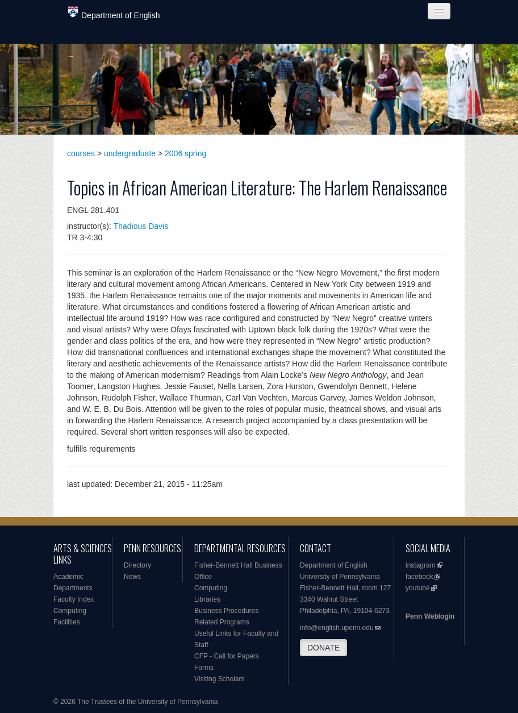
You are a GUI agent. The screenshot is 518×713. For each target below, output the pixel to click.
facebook (419, 577)
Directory (137, 565)
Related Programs (221, 622)
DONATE (323, 647)
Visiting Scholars (219, 679)
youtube (418, 588)
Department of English (114, 13)
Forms (204, 668)
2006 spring (185, 153)
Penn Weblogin (430, 616)
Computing (69, 611)
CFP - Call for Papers (226, 656)
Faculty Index (73, 599)
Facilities (66, 622)
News (132, 577)
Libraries (207, 599)
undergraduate (130, 153)
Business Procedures (226, 611)
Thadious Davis (141, 226)
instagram (421, 565)
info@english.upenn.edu (337, 628)
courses (81, 153)
